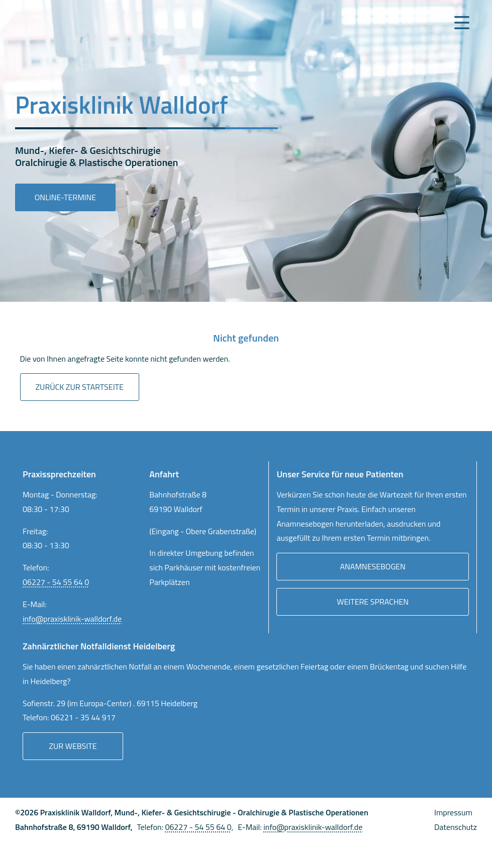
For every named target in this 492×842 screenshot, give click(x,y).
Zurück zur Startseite (80, 387)
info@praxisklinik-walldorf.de (72, 619)
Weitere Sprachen (373, 602)
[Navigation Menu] (461, 22)
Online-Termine (65, 197)
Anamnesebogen (373, 566)
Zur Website (72, 746)
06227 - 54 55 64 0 (56, 582)
